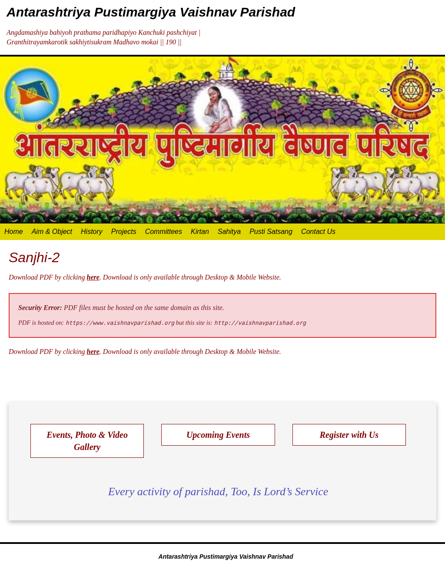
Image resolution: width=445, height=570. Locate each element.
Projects (123, 231)
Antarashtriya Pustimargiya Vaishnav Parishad (151, 12)
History (92, 231)
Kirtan (200, 231)
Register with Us (349, 435)
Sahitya (229, 231)
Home (13, 231)
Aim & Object (52, 231)
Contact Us (318, 231)
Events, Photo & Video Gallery (87, 441)
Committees (163, 231)
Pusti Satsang (270, 231)
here (93, 277)
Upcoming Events (218, 435)
